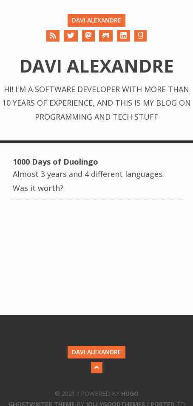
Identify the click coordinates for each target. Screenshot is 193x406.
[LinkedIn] (123, 36)
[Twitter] (71, 36)
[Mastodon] (88, 36)
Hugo (130, 393)
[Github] (106, 36)
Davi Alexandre (96, 20)
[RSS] (53, 36)
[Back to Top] (96, 367)
